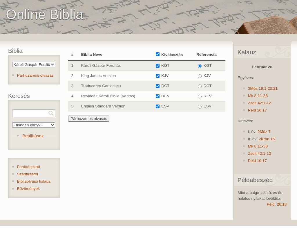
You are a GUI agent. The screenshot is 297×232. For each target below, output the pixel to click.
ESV (165, 106)
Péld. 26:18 (277, 204)
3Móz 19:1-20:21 (263, 88)
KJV (165, 75)
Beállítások (33, 135)
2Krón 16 (267, 139)
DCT (165, 86)
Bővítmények (28, 188)
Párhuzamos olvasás (35, 75)
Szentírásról (27, 174)
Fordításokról (28, 167)
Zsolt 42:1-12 (259, 103)
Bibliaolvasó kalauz (34, 181)
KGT (165, 65)
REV (165, 96)
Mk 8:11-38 (258, 95)
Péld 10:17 (257, 110)
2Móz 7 (264, 132)
